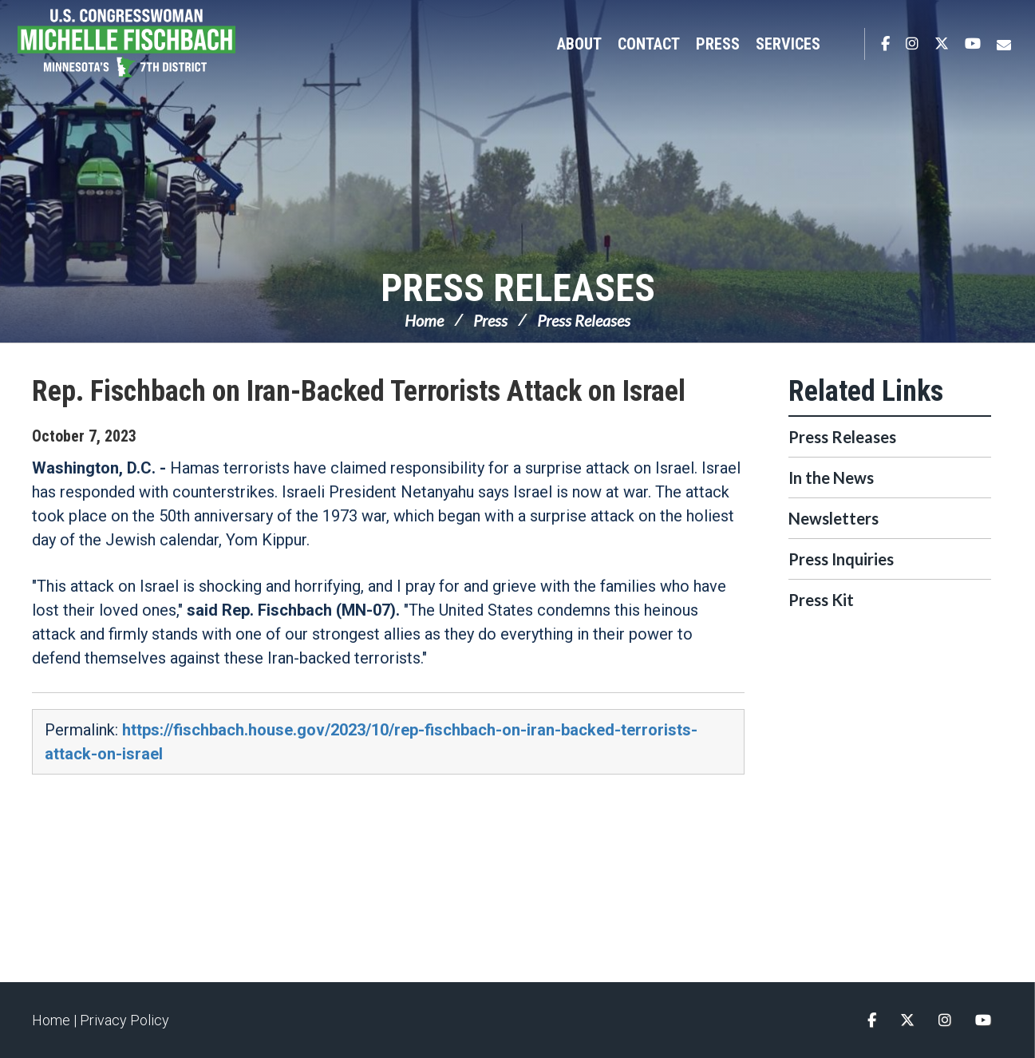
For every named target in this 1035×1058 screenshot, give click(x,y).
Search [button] (844, 44)
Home (424, 320)
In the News (831, 477)
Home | (56, 1020)
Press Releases (518, 288)
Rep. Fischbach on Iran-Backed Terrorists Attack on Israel (358, 391)
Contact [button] (649, 43)
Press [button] (718, 43)
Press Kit (821, 599)
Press (490, 320)
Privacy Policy (124, 1020)
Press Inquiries (841, 559)
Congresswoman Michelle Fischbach (147, 44)
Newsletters (833, 518)
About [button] (579, 43)
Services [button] (788, 43)
